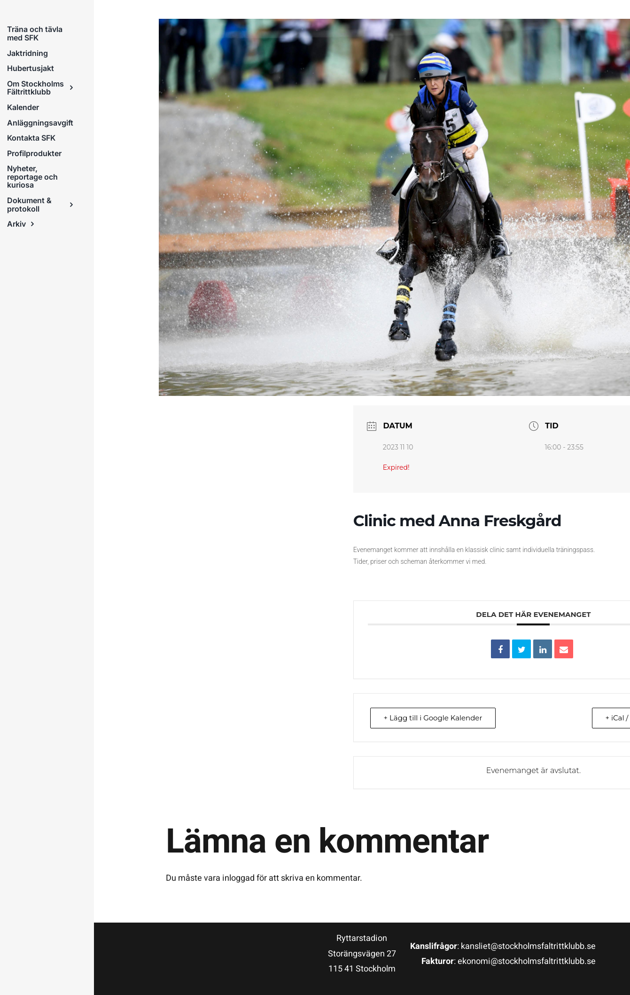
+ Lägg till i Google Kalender (433, 717)
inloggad (238, 878)
